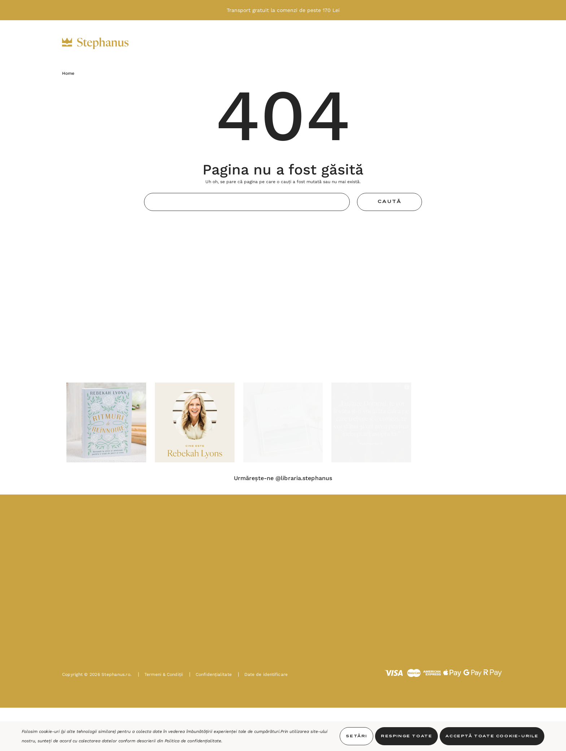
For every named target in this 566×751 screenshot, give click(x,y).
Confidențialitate (210, 674)
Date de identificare (263, 674)
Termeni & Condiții (160, 674)
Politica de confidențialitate (193, 740)
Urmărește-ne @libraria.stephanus (283, 478)
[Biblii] (164, 44)
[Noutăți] (343, 43)
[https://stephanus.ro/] (102, 43)
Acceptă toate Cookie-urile (492, 736)
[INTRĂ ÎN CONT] (451, 43)
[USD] (428, 43)
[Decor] (270, 44)
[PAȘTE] (381, 44)
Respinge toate (406, 736)
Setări (356, 736)
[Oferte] (305, 44)
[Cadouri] (232, 44)
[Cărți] (196, 44)
